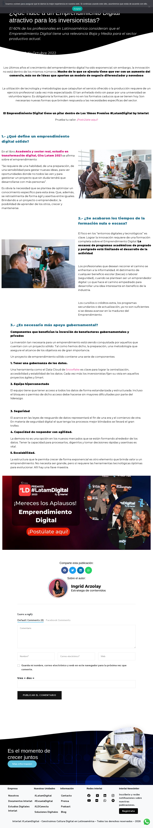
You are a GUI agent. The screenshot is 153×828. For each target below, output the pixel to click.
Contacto (66, 795)
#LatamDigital (43, 795)
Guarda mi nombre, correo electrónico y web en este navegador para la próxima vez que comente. (74, 667)
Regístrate (128, 811)
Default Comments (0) (30, 620)
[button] (64, 570)
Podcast (66, 806)
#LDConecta (42, 806)
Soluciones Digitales (46, 812)
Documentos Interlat (20, 801)
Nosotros (13, 795)
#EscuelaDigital (44, 801)
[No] (149, 6)
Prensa (65, 801)
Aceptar (77, 9)
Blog (63, 812)
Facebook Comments (58, 620)
